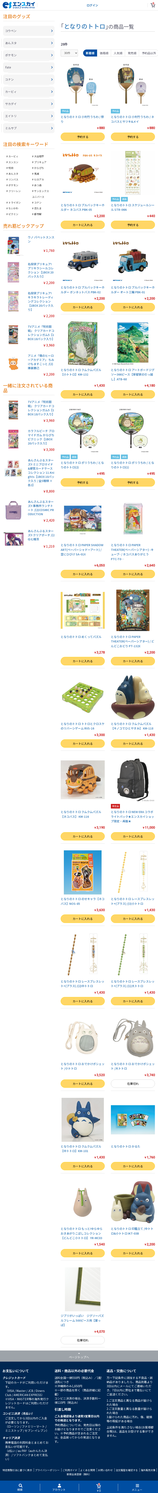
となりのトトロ (84, 26)
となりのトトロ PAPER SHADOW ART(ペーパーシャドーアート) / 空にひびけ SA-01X (82, 549)
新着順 (90, 53)
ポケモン (13, 185)
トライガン (14, 202)
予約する (82, 137)
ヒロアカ (39, 179)
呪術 (10, 168)
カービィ (13, 156)
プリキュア (40, 162)
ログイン (92, 5)
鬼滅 (36, 173)
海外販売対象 (148, 1470)
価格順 (104, 53)
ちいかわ (13, 208)
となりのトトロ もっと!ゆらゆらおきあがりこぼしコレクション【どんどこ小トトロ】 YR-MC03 (81, 1233)
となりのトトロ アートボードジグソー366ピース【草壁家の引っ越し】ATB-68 (133, 374)
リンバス (13, 179)
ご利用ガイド (70, 1470)
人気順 (118, 53)
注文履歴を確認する (127, 1470)
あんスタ (13, 173)
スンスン (13, 162)
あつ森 (38, 185)
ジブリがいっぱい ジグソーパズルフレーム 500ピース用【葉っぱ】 (82, 1320)
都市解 (38, 214)
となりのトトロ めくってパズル (81, 637)
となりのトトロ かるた (125, 1146)
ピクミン (13, 214)
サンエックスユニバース (40, 193)
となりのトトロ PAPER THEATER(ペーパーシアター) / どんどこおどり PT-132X (132, 641)
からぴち (39, 168)
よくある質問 (87, 1470)
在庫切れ (133, 1084)
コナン (38, 202)
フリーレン (14, 191)
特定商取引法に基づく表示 (17, 1470)
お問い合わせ (105, 1470)
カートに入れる (83, 225)
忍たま (38, 208)
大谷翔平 (39, 156)
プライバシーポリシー (47, 1470)
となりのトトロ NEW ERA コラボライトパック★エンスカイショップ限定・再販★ (132, 816)
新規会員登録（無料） (79, 1474)
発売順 (132, 53)
